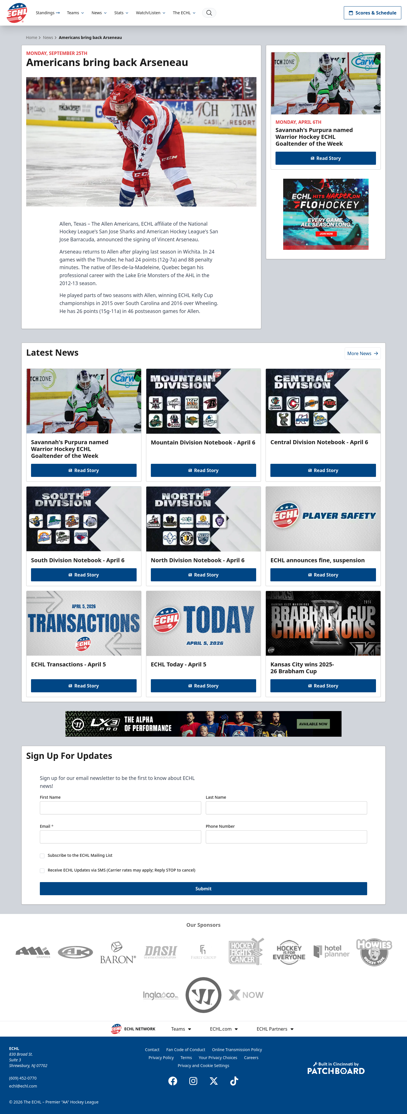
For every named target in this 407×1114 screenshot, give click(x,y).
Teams (76, 12)
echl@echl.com (23, 1086)
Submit (204, 889)
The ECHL (184, 12)
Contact (152, 1049)
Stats (121, 12)
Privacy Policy (161, 1057)
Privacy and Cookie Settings (203, 1065)
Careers (251, 1057)
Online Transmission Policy (237, 1049)
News (100, 12)
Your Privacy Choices (218, 1057)
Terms (186, 1057)
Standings (48, 12)
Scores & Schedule (372, 13)
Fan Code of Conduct (185, 1049)
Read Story (326, 158)
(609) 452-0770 (23, 1078)
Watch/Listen (151, 12)
